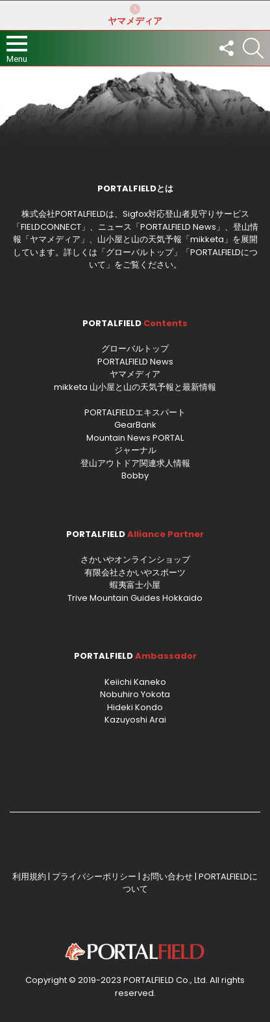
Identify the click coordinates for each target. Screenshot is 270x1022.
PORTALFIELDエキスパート (135, 412)
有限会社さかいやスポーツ (135, 572)
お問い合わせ (167, 876)
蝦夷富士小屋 (135, 585)
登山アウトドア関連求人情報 (135, 463)
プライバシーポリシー (94, 876)
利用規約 (29, 876)
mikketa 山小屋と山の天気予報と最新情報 (135, 387)
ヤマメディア (135, 15)
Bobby (135, 475)
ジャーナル (135, 450)
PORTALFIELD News (135, 361)
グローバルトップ (139, 252)
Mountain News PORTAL (135, 438)
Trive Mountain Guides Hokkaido (135, 598)
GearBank (135, 425)
